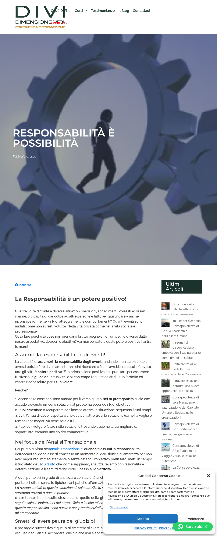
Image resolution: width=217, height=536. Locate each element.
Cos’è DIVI (59, 11)
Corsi (79, 11)
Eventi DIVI (59, 23)
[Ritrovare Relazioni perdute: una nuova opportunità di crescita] (165, 383)
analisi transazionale (66, 449)
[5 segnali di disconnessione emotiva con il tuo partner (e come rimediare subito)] (165, 345)
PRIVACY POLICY (145, 528)
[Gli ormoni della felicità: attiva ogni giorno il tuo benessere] (165, 307)
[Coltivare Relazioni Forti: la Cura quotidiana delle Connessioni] (165, 367)
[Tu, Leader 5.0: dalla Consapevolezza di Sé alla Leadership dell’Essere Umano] (165, 323)
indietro (23, 285)
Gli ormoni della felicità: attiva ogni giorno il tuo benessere (179, 309)
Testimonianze (103, 11)
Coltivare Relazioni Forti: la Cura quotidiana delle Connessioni (181, 369)
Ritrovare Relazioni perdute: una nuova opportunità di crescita (180, 386)
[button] (208, 476)
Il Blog (124, 11)
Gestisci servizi (119, 507)
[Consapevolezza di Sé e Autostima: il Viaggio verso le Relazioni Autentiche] (165, 448)
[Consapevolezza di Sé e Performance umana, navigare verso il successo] (165, 427)
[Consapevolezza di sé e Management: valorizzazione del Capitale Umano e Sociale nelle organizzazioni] (165, 400)
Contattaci (141, 11)
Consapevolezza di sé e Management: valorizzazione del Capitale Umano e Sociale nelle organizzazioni (180, 407)
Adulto (49, 464)
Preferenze (195, 519)
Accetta (142, 519)
